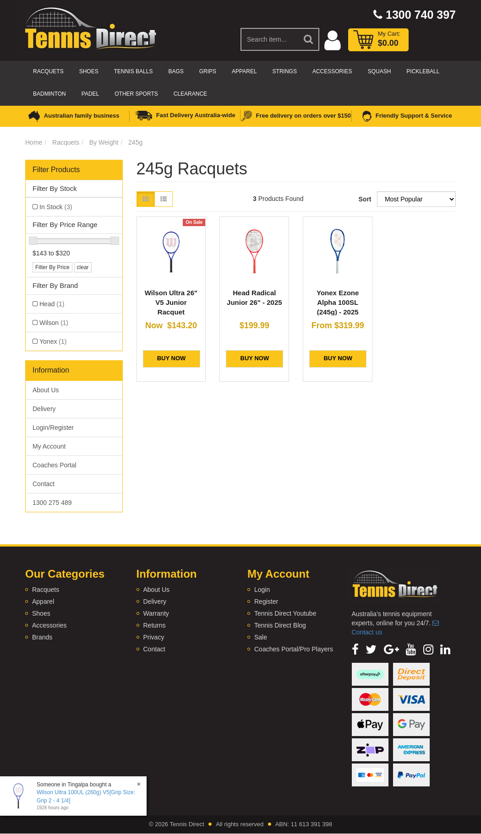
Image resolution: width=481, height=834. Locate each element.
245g (135, 142)
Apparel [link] (43, 601)
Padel (90, 94)
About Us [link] (46, 390)
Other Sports (136, 94)
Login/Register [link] (53, 427)
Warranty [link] (156, 613)
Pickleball (422, 71)
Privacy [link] (153, 637)
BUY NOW (171, 358)
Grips (207, 71)
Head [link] (51, 304)
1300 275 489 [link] (52, 502)
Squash (379, 71)
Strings (285, 71)
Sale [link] (260, 637)
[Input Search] (269, 39)
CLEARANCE (190, 94)
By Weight (104, 142)
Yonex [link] (52, 341)
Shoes (88, 71)
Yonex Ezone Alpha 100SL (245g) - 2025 (338, 302)
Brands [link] (42, 637)
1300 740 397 (414, 14)
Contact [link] (44, 483)
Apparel (244, 71)
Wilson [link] (53, 322)
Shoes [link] (41, 613)
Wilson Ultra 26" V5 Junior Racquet (171, 302)
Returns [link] (154, 625)
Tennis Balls (133, 71)
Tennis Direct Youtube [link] (285, 613)
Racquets (48, 71)
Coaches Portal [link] (55, 465)
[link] (355, 649)
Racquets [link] (45, 589)
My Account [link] (49, 446)
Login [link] (262, 589)
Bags (175, 71)
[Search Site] (308, 39)
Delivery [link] (44, 408)
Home (33, 142)
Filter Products (56, 169)
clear (83, 267)
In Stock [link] (55, 207)
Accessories (332, 71)
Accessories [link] (49, 625)
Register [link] (266, 601)
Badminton (49, 94)
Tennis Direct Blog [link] (280, 625)
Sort (364, 199)
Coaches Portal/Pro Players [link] (293, 649)
